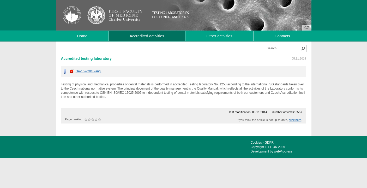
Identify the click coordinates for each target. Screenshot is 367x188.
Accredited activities (147, 36)
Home (82, 36)
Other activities (219, 36)
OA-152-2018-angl (88, 71)
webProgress (283, 151)
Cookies (256, 142)
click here (295, 119)
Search (303, 48)
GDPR (269, 142)
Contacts (282, 36)
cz (306, 28)
